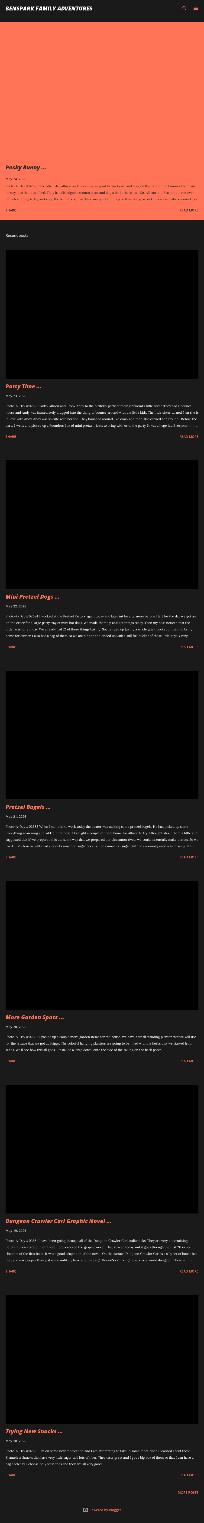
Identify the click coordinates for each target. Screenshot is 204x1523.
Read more (189, 210)
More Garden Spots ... (35, 1017)
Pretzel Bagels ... (28, 807)
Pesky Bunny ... (26, 167)
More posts (188, 1492)
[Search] (184, 8)
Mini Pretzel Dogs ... (33, 596)
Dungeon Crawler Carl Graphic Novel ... (58, 1221)
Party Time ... (23, 386)
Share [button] (11, 210)
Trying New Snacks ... (34, 1431)
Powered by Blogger (102, 1510)
